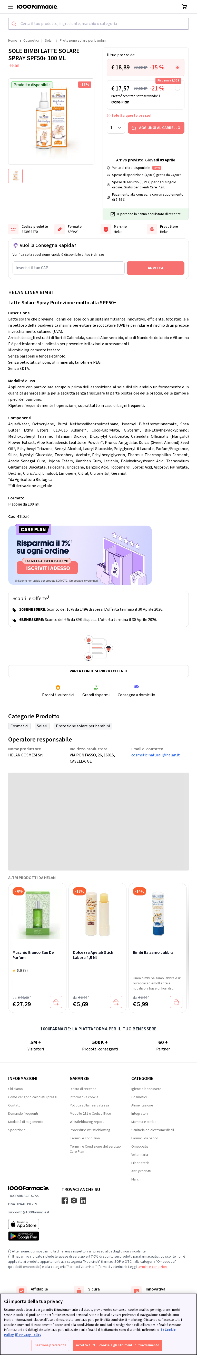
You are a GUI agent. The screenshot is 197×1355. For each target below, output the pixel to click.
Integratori (139, 1113)
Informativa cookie (84, 1097)
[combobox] (98, 24)
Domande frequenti (23, 1113)
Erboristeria (140, 1163)
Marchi (136, 1179)
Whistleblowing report (87, 1121)
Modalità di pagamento (25, 1121)
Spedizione (17, 1130)
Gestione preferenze (50, 1345)
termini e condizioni (152, 1266)
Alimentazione (142, 1105)
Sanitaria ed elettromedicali (152, 1130)
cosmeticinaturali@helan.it (155, 755)
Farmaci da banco (144, 1138)
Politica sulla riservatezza (89, 1105)
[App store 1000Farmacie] (28, 1224)
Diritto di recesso (83, 1089)
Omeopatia (140, 1146)
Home (12, 40)
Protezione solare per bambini (83, 40)
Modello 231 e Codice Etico (90, 1113)
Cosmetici (31, 40)
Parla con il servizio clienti (98, 671)
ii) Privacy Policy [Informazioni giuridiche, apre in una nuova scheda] (28, 1335)
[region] (98, 1324)
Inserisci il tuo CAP (32, 268)
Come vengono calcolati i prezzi (32, 1097)
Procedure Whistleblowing (90, 1130)
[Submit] (14, 23)
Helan (13, 65)
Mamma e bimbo (143, 1121)
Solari (49, 40)
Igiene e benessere (146, 1089)
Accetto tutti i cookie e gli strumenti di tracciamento (117, 1345)
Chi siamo (15, 1089)
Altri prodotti (141, 1171)
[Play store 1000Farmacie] (28, 1236)
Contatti (14, 1105)
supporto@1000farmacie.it (28, 1212)
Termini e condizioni (85, 1138)
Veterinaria (139, 1154)
